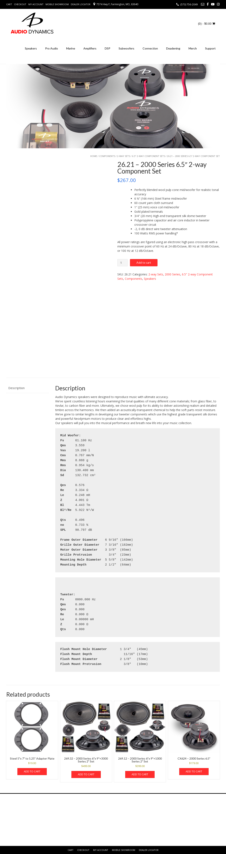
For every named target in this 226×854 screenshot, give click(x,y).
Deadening (173, 48)
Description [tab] (16, 388)
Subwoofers (126, 48)
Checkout (20, 4)
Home (93, 156)
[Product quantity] (122, 262)
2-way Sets (123, 156)
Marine (70, 48)
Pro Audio (51, 48)
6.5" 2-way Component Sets (148, 156)
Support (210, 48)
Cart (9, 4)
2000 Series (172, 274)
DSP (107, 48)
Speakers (31, 48)
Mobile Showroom (57, 4)
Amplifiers (89, 48)
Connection (150, 48)
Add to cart (143, 262)
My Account (35, 4)
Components (107, 156)
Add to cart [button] (32, 771)
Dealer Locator (80, 4)
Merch (193, 48)
